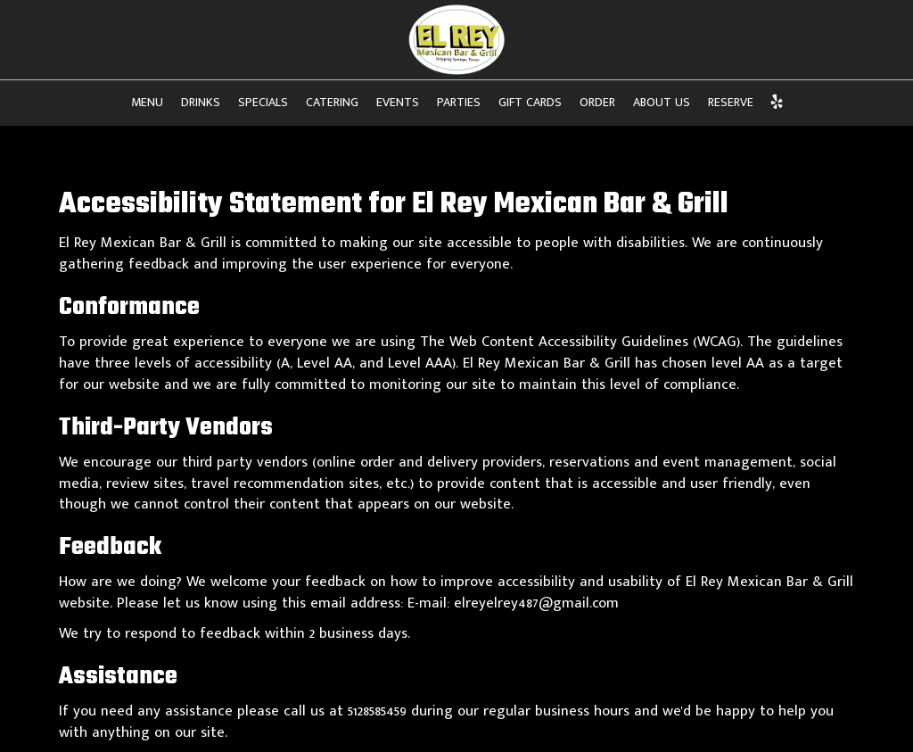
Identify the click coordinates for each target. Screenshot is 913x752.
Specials (263, 103)
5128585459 (377, 710)
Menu (147, 103)
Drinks (200, 103)
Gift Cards (530, 103)
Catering (332, 103)
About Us (661, 103)
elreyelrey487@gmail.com (536, 603)
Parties (459, 103)
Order (597, 103)
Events (397, 103)
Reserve (730, 103)
